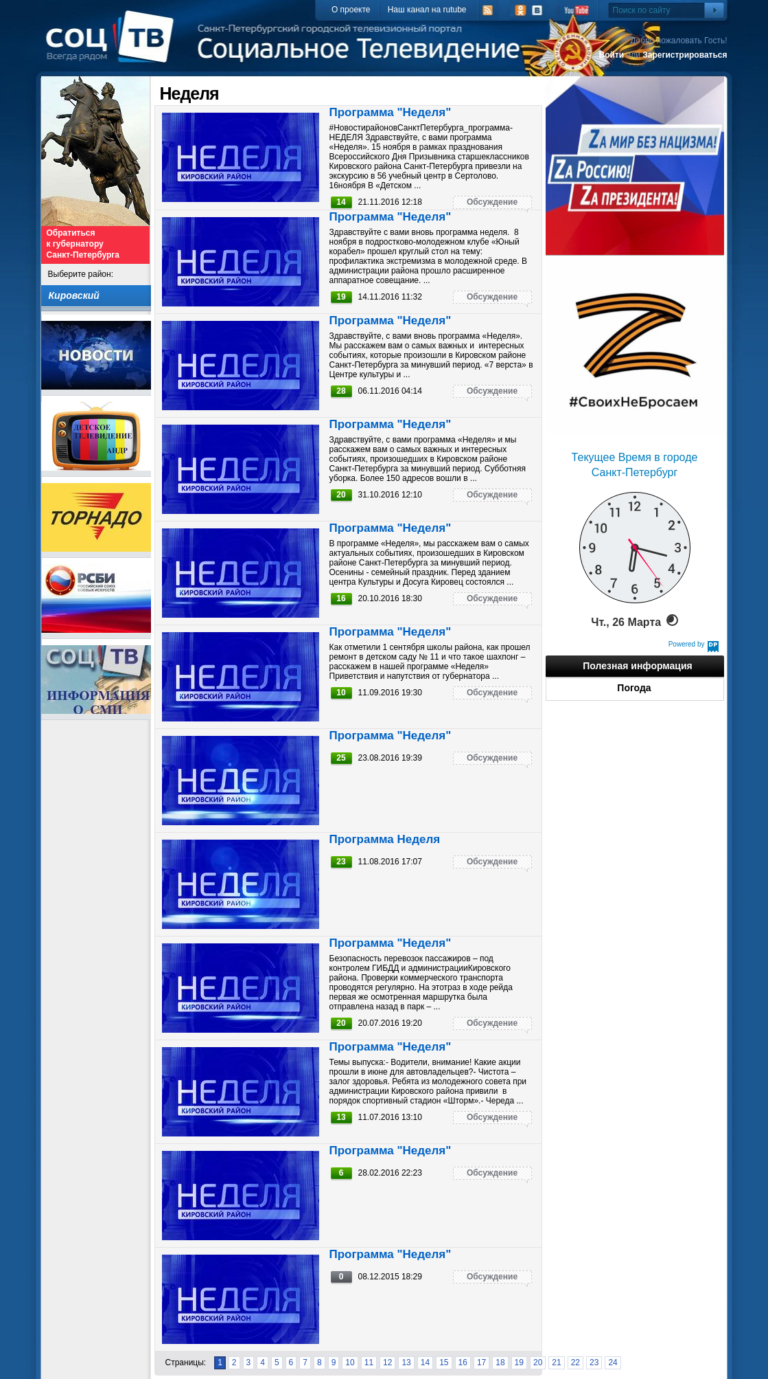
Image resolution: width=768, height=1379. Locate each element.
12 (387, 1362)
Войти (611, 55)
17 (481, 1362)
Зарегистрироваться (684, 55)
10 (349, 1362)
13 (406, 1362)
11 (368, 1362)
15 (443, 1362)
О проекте (351, 9)
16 (462, 1362)
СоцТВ (113, 46)
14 (425, 1362)
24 (612, 1362)
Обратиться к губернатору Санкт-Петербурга (83, 244)
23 (594, 1362)
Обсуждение (492, 202)
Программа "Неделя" (390, 112)
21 (556, 1362)
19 (519, 1362)
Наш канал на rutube (427, 9)
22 (575, 1362)
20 (537, 1362)
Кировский (74, 295)
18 (500, 1362)
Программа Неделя (385, 839)
